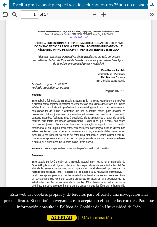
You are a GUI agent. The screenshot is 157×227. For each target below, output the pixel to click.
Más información (97, 217)
